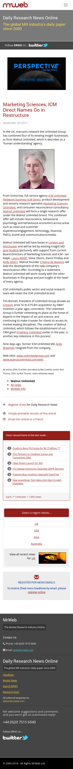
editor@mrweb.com (14, 701)
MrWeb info (18, 389)
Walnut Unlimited (14, 211)
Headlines (8, 675)
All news (16, 385)
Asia (36, 537)
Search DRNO (10, 686)
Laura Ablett (19, 258)
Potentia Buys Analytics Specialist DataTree (35, 474)
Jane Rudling (11, 250)
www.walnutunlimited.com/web (23, 359)
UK (36, 524)
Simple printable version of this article (32, 413)
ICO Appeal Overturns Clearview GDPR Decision (38, 468)
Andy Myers (10, 262)
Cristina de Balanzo (52, 262)
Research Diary (11, 692)
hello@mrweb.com (23, 650)
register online (36, 592)
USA (36, 530)
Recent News (10, 680)
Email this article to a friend (25, 419)
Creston (8, 305)
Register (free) (17, 404)
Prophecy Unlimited (29, 332)
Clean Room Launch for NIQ (27, 463)
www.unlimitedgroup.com (33, 355)
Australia (36, 544)
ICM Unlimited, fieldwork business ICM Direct (35, 197)
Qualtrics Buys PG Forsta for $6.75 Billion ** (36, 448)
